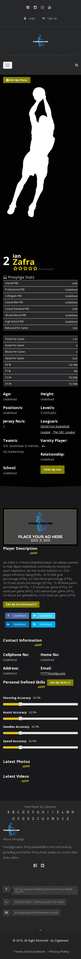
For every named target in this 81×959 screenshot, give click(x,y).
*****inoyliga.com (52, 673)
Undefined (15, 616)
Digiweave (61, 940)
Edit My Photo (16, 80)
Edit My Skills (60, 682)
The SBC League (64, 432)
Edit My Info (52, 469)
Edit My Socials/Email (21, 604)
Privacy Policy (59, 951)
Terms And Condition (29, 951)
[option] (40, 527)
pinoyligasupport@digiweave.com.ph (36, 912)
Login (32, 18)
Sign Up (52, 18)
